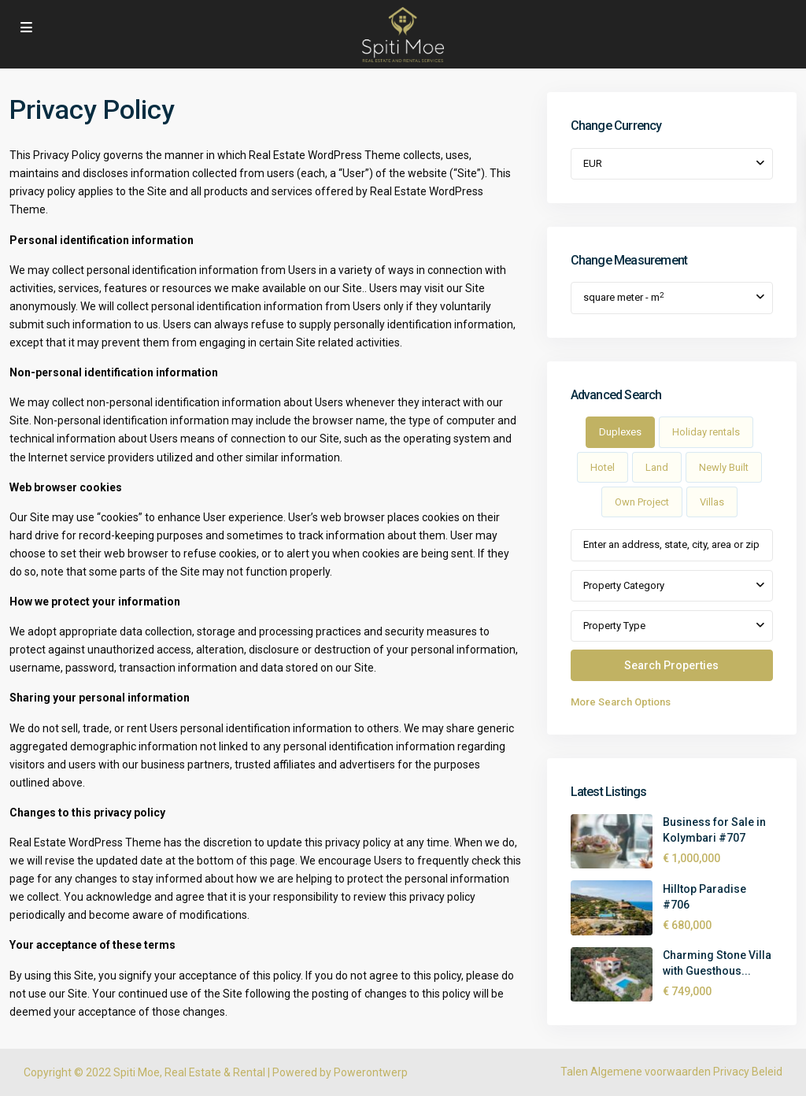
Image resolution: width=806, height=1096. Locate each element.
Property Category (623, 585)
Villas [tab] (712, 502)
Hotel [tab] (602, 467)
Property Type (614, 625)
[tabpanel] (672, 620)
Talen (574, 1071)
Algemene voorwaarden (650, 1071)
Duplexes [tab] (620, 432)
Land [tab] (656, 467)
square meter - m (623, 297)
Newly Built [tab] (724, 467)
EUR (592, 163)
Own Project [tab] (642, 502)
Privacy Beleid (747, 1071)
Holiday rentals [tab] (706, 432)
